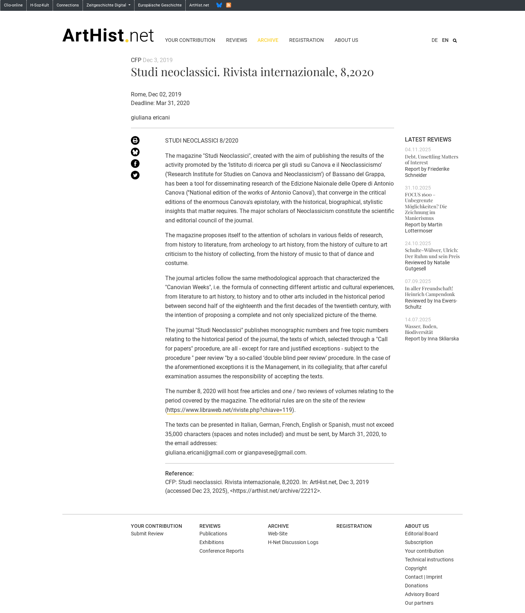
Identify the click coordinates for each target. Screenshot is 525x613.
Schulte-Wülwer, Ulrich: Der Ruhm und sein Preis (432, 253)
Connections (68, 5)
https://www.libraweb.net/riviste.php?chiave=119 (229, 410)
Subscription (419, 542)
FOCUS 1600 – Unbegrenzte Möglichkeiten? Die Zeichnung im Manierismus (426, 206)
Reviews (236, 40)
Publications (213, 533)
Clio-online (13, 5)
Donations (416, 585)
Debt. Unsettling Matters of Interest (431, 159)
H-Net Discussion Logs (293, 542)
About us (346, 40)
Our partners (419, 603)
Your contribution (190, 40)
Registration (306, 40)
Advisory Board (422, 594)
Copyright (416, 568)
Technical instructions (429, 559)
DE (435, 40)
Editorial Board (421, 533)
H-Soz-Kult (39, 5)
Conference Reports (221, 551)
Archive (267, 40)
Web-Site (277, 533)
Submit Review (147, 533)
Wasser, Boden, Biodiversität (421, 329)
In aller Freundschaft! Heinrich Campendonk (430, 291)
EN (445, 40)
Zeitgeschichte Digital (107, 5)
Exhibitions (211, 542)
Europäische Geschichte (160, 5)
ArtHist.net (199, 5)
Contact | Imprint (423, 577)
